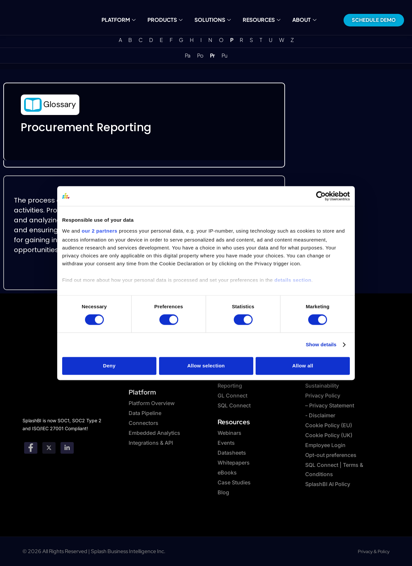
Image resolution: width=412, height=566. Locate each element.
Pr (212, 55)
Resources (261, 20)
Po (200, 55)
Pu (224, 55)
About (304, 20)
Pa (187, 55)
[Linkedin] (67, 448)
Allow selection (206, 366)
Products (165, 20)
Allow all (302, 366)
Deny (109, 366)
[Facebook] (30, 448)
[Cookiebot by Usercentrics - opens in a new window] (321, 196)
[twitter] (49, 448)
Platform (119, 20)
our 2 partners (99, 231)
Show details (321, 345)
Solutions (212, 20)
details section (292, 280)
